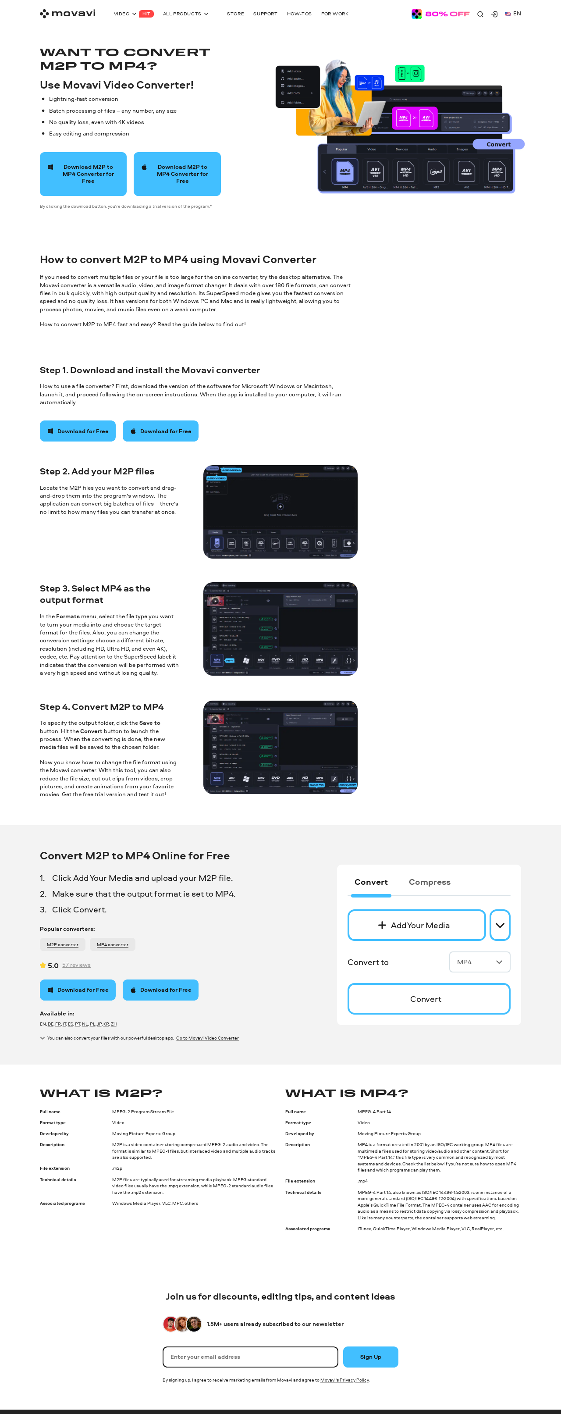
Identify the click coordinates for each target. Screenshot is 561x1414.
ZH (114, 1024)
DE (50, 1024)
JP (99, 1024)
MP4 (480, 961)
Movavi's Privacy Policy (344, 1380)
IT (64, 1024)
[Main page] (67, 13)
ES (70, 1024)
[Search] (480, 14)
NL (85, 1024)
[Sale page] (441, 14)
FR (58, 1024)
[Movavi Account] (494, 14)
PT (77, 1024)
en (513, 13)
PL (93, 1024)
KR (106, 1024)
